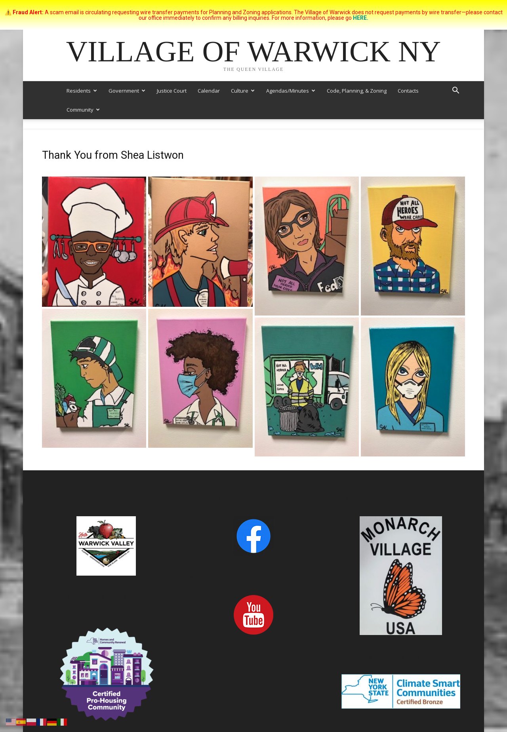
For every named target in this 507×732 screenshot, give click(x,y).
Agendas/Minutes (290, 90)
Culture (243, 90)
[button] (455, 91)
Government (127, 90)
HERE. (360, 18)
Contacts (408, 90)
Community (83, 109)
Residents (82, 90)
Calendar (209, 90)
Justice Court (172, 90)
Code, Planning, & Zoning (357, 90)
